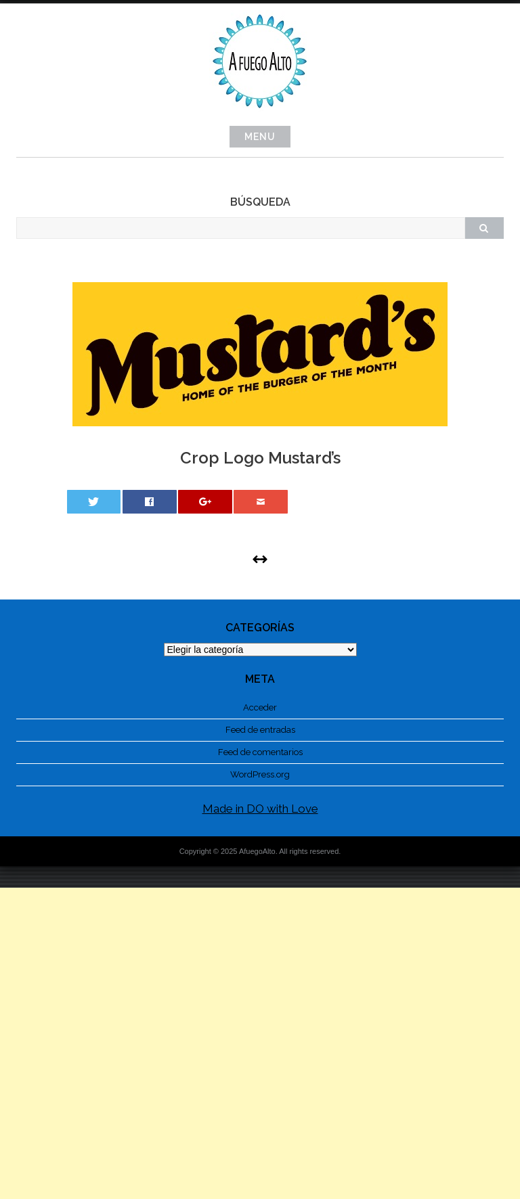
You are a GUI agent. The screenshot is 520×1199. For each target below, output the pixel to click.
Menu (260, 136)
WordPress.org (260, 774)
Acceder (260, 707)
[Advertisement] (260, 1043)
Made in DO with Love (260, 808)
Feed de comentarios (260, 752)
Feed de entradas (260, 730)
